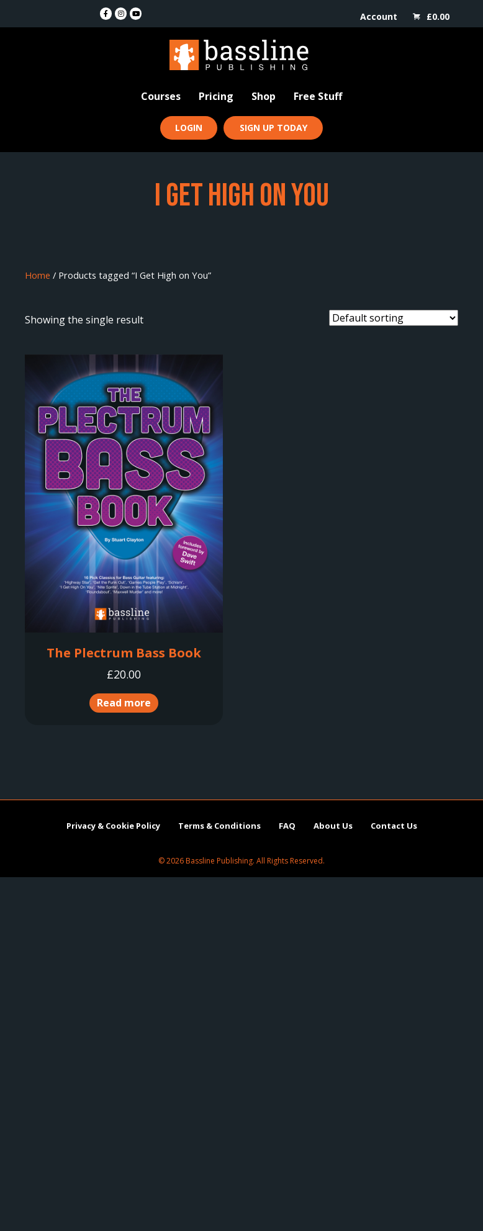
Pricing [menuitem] (216, 96)
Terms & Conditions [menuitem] (219, 825)
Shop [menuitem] (263, 96)
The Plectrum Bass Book (124, 652)
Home (37, 275)
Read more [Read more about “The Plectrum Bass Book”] (124, 703)
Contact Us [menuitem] (394, 825)
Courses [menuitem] (161, 96)
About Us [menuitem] (333, 825)
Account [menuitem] (378, 16)
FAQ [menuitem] (287, 825)
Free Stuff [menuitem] (318, 96)
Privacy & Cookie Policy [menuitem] (113, 825)
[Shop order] (393, 318)
